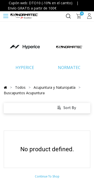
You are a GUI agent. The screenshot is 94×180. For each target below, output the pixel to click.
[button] (67, 108)
